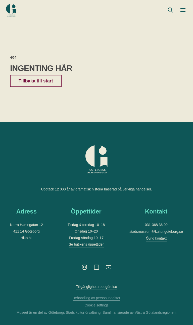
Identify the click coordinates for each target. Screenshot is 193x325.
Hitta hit (26, 238)
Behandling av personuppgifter (96, 298)
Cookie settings (96, 305)
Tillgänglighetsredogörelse (96, 287)
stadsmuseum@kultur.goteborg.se (156, 232)
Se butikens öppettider (86, 244)
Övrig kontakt (156, 238)
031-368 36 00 (156, 225)
